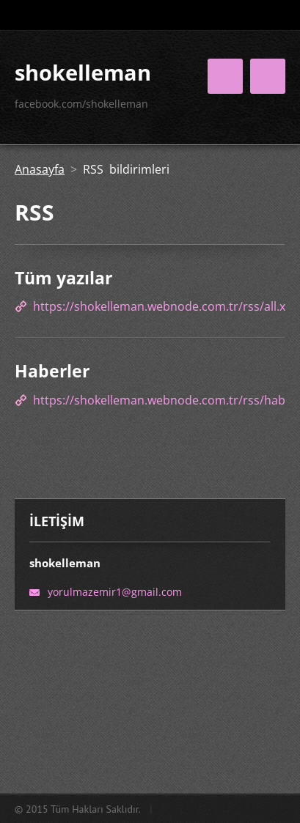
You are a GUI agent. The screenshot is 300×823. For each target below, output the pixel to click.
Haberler (52, 371)
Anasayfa (40, 169)
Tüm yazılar (63, 277)
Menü (267, 76)
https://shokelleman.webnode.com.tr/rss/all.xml (166, 306)
